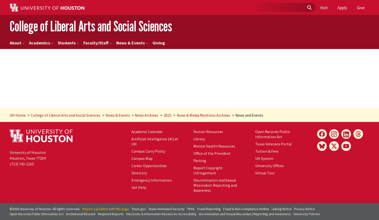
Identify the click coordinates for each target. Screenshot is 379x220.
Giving (159, 43)
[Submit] (309, 7)
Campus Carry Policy (148, 151)
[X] (334, 146)
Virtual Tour (265, 172)
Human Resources (208, 131)
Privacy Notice (304, 209)
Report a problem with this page (105, 209)
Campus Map (142, 158)
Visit (324, 7)
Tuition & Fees (267, 151)
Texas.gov (138, 209)
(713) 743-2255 (22, 164)
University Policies (306, 214)
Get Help (138, 187)
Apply (342, 7)
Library (199, 138)
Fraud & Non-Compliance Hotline (246, 209)
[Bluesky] (322, 146)
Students (68, 43)
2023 (167, 115)
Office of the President (212, 153)
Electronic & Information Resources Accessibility (161, 214)
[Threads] (358, 134)
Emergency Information (151, 180)
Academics (41, 43)
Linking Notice (282, 209)
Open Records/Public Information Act (272, 134)
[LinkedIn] (346, 134)
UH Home (18, 115)
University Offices (269, 165)
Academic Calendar (147, 131)
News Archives (146, 115)
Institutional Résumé (80, 214)
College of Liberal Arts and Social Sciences (91, 26)
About (17, 43)
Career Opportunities (149, 165)
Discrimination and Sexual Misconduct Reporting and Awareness (215, 185)
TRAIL (191, 209)
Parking (199, 160)
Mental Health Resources (214, 146)
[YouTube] (346, 146)
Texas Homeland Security (166, 209)
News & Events (132, 43)
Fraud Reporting (209, 209)
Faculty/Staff (97, 43)
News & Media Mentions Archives (203, 115)
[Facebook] (322, 134)
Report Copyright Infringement (208, 170)
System (264, 158)
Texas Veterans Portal (273, 144)
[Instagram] (334, 134)
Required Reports (111, 214)
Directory (139, 172)
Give (360, 7)
